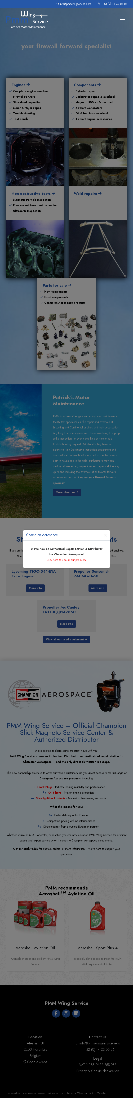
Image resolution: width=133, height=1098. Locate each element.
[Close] (105, 535)
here (55, 560)
